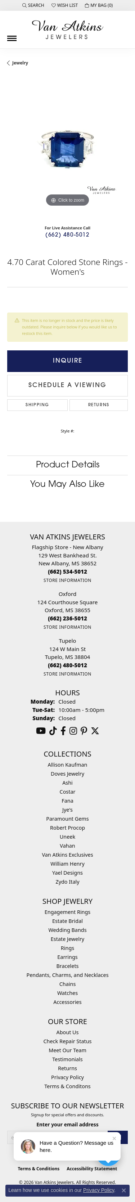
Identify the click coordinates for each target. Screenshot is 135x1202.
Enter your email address (67, 1124)
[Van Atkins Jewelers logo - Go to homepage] (68, 29)
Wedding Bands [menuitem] (67, 930)
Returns (98, 405)
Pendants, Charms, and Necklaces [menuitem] (67, 975)
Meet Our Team (67, 1050)
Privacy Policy (67, 1077)
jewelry (20, 63)
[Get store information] (67, 580)
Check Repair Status (68, 1041)
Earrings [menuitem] (67, 957)
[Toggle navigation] (12, 35)
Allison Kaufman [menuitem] (67, 764)
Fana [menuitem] (67, 800)
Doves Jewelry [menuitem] (67, 773)
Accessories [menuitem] (67, 1002)
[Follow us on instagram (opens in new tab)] (73, 731)
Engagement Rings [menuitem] (68, 912)
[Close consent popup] (124, 1190)
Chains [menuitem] (67, 984)
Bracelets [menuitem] (67, 966)
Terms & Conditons (67, 1086)
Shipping (37, 405)
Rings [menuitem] (67, 948)
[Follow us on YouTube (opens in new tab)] (41, 731)
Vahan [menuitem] (67, 845)
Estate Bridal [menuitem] (67, 921)
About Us (68, 1032)
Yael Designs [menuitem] (67, 872)
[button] (33, 5)
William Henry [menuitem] (67, 863)
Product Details (67, 465)
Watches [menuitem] (67, 993)
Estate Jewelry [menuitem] (67, 939)
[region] (67, 148)
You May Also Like (67, 484)
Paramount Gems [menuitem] (67, 818)
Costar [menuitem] (68, 791)
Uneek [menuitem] (67, 836)
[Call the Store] (67, 571)
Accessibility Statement (92, 1169)
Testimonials (67, 1059)
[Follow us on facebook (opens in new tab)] (63, 731)
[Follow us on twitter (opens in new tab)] (95, 731)
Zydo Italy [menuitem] (67, 881)
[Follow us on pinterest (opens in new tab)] (84, 731)
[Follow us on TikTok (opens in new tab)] (53, 731)
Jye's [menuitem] (67, 809)
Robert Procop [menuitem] (67, 827)
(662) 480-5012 (67, 235)
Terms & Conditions (38, 1169)
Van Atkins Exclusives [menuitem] (67, 854)
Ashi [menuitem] (67, 782)
